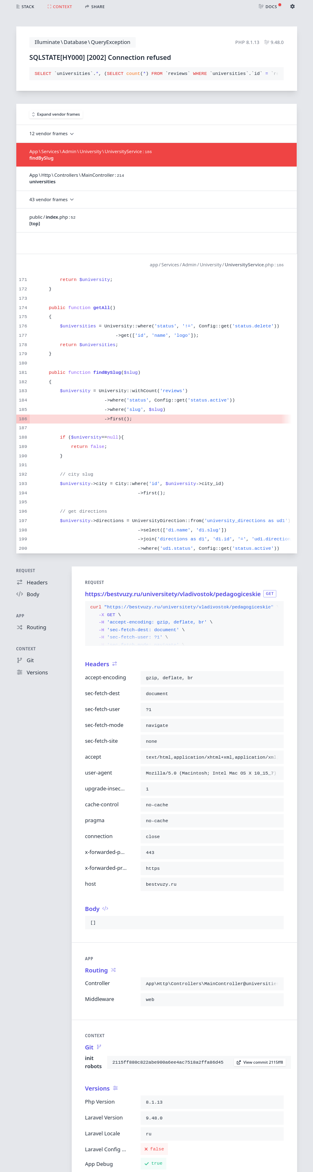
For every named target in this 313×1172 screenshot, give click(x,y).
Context (26, 649)
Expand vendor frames (56, 114)
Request (25, 570)
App (20, 616)
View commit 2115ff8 (260, 1062)
